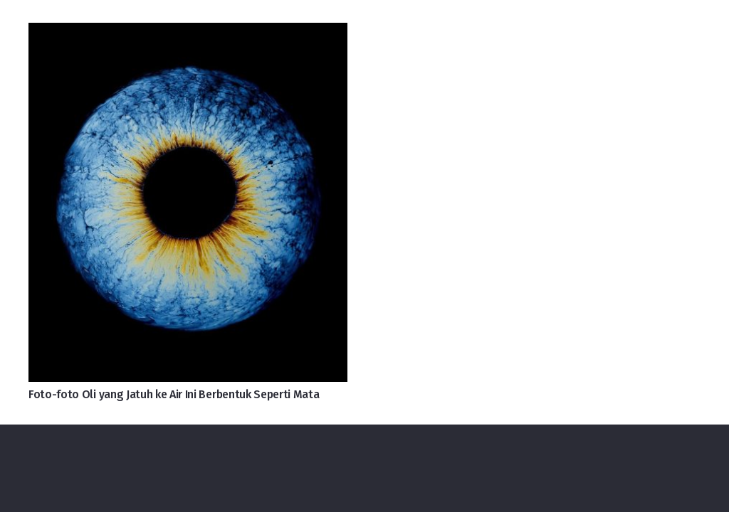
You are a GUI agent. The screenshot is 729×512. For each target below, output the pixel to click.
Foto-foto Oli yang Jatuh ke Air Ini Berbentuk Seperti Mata (173, 394)
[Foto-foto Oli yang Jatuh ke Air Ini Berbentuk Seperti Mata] (187, 34)
